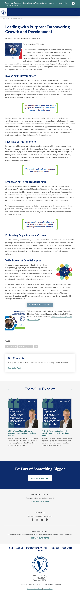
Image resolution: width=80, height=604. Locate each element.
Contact (40, 550)
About (19, 548)
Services (55, 548)
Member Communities (36, 548)
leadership (22, 346)
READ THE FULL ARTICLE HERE (40, 305)
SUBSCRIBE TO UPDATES (40, 501)
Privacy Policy (48, 589)
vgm (36, 346)
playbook (29, 346)
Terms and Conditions (34, 589)
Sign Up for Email (14, 368)
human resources (11, 346)
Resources (67, 548)
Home (10, 548)
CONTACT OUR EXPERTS (40, 538)
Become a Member (39, 478)
